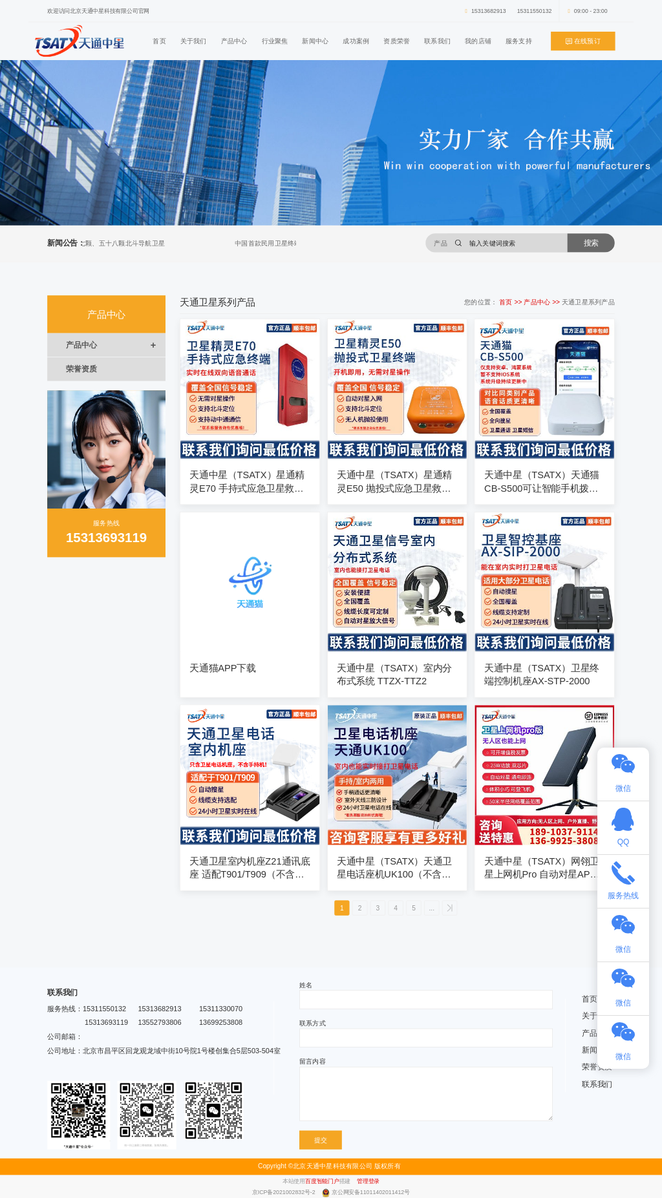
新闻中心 (315, 41)
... (432, 908)
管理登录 (368, 1180)
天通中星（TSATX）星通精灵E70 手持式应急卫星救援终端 (246, 482)
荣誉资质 (81, 369)
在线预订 (583, 41)
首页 (159, 41)
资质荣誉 (396, 41)
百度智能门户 (322, 1180)
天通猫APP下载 (222, 668)
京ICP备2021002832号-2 (284, 1192)
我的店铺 (478, 41)
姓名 (305, 985)
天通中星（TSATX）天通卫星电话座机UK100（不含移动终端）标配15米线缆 (394, 868)
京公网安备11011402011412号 (371, 1192)
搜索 (591, 242)
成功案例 (356, 41)
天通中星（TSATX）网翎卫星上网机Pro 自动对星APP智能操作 (541, 868)
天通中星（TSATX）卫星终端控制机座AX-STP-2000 (541, 675)
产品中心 (234, 41)
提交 (320, 1140)
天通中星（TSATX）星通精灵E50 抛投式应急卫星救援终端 (394, 482)
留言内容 (312, 1062)
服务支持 (519, 41)
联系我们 (437, 41)
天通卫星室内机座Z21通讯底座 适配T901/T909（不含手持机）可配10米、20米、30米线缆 (249, 868)
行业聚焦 (275, 41)
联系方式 (312, 1023)
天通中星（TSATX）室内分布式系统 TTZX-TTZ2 (394, 675)
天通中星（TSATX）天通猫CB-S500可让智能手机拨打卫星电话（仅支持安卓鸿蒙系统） (541, 482)
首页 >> (511, 302)
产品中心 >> (543, 302)
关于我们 (193, 41)
